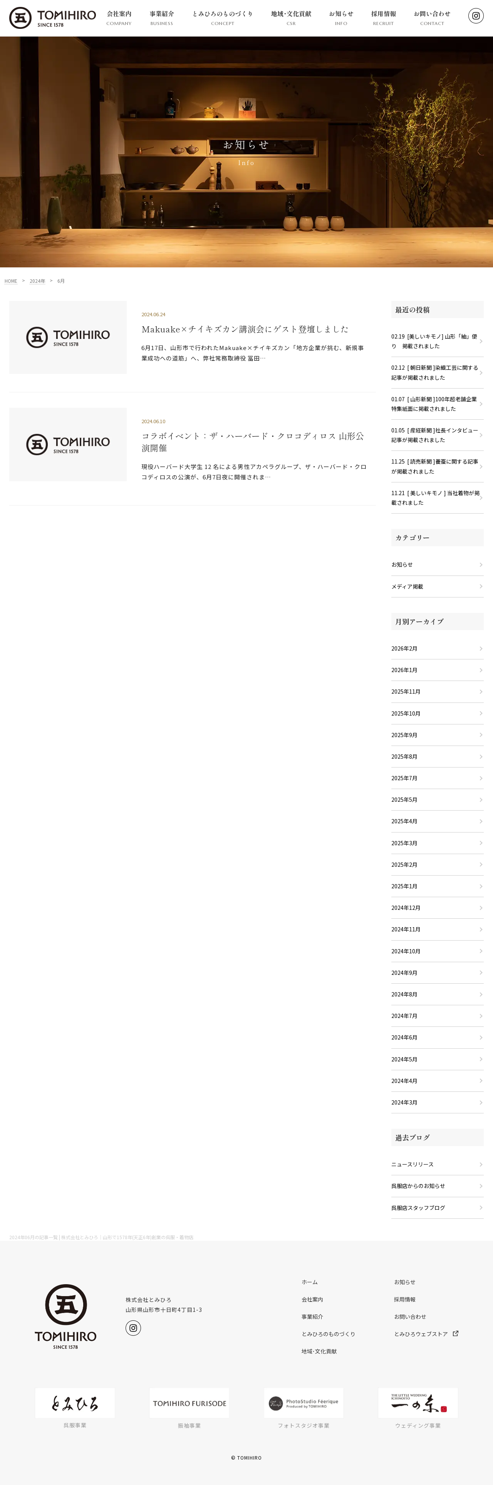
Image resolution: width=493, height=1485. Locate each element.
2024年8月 (404, 994)
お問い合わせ (432, 18)
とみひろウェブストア (426, 1334)
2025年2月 (404, 864)
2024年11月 (406, 929)
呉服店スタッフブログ (418, 1207)
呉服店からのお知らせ (418, 1186)
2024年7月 (404, 1015)
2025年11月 (406, 691)
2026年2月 (404, 648)
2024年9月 (404, 972)
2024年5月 (404, 1059)
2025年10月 (406, 713)
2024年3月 (404, 1102)
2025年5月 (404, 799)
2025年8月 (404, 756)
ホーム (310, 1282)
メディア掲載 (407, 586)
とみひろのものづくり (222, 18)
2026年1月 (404, 670)
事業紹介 (161, 18)
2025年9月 (404, 735)
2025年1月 (404, 886)
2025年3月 (404, 843)
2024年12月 (406, 907)
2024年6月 (404, 1037)
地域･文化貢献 (291, 18)
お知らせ (341, 18)
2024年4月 (404, 1081)
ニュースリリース (412, 1164)
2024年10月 (406, 951)
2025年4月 (404, 821)
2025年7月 (404, 778)
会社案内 (119, 18)
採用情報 (383, 18)
